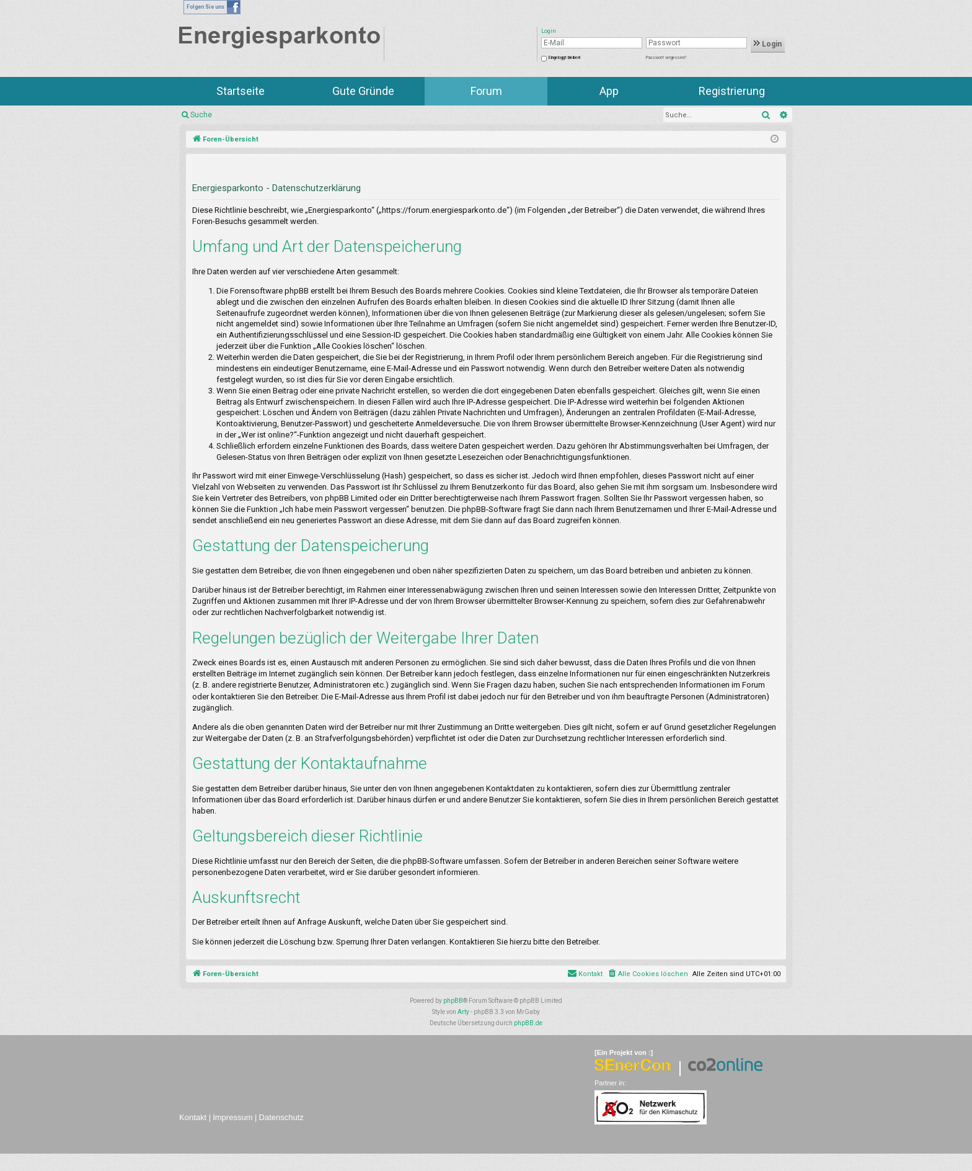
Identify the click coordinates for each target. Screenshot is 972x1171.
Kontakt (192, 1117)
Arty (463, 1011)
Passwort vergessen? (666, 57)
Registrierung (732, 90)
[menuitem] (647, 974)
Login (768, 44)
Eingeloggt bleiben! (564, 57)
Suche (201, 114)
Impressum (232, 1117)
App (609, 90)
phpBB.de (528, 1023)
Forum (486, 90)
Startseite (240, 90)
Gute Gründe (363, 90)
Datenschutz (281, 1117)
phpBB (453, 1000)
